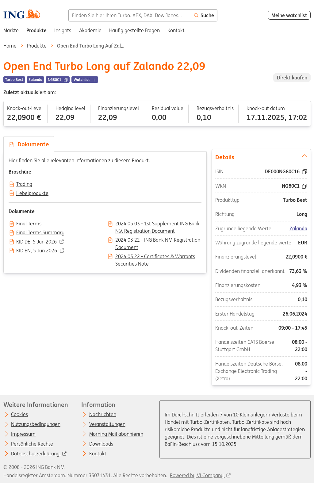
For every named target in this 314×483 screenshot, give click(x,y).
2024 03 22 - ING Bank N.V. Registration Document (157, 240)
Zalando (298, 228)
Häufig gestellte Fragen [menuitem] (134, 30)
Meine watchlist (289, 15)
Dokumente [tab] (29, 144)
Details (261, 157)
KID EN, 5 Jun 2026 (37, 251)
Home (10, 46)
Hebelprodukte (32, 193)
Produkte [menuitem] (36, 30)
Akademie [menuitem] (90, 30)
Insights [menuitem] (62, 30)
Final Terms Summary (40, 233)
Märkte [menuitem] (11, 30)
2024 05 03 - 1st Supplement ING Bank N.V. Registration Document (157, 224)
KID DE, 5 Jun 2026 (37, 242)
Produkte (37, 46)
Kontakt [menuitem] (176, 30)
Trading (24, 184)
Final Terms (28, 224)
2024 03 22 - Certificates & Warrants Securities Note (155, 257)
